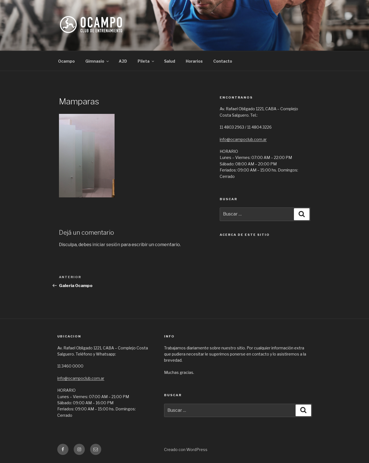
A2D (123, 61)
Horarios (194, 61)
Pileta (146, 61)
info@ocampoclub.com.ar (243, 139)
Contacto (222, 61)
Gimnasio (97, 61)
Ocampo (66, 61)
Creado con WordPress (185, 449)
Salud (169, 61)
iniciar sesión (106, 244)
